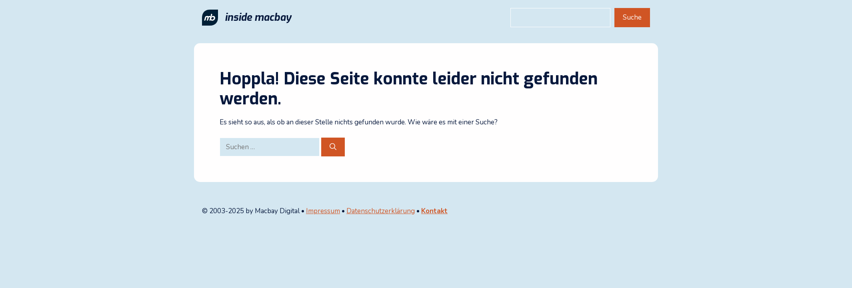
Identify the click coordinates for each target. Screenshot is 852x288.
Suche (632, 17)
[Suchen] (333, 147)
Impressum (323, 211)
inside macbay (258, 17)
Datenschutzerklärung (380, 211)
